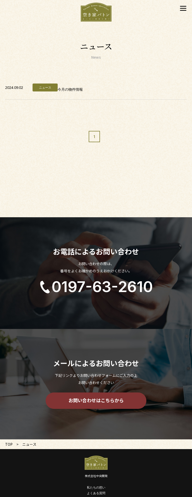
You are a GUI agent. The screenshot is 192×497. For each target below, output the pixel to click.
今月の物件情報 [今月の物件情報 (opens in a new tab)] (70, 89)
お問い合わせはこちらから (96, 400)
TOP (9, 444)
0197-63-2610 (102, 287)
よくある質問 (96, 493)
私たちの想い (96, 487)
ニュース (45, 87)
